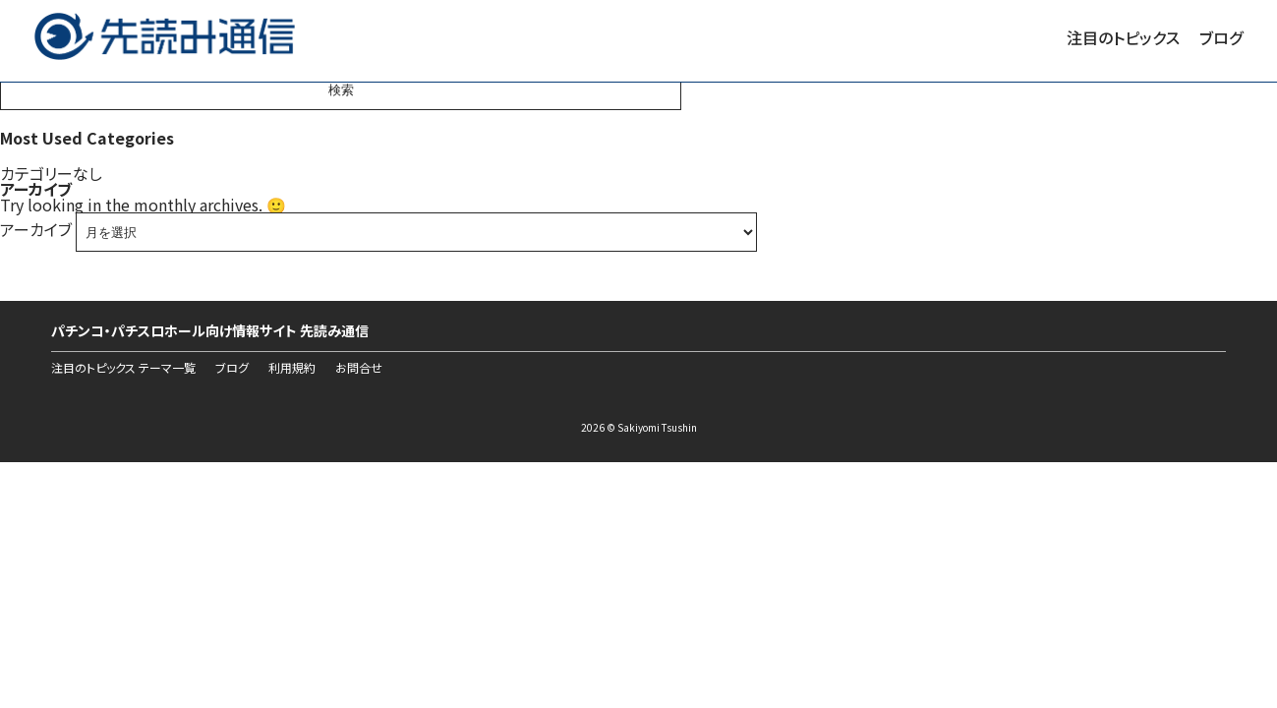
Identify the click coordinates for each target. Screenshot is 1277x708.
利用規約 (292, 368)
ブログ (1221, 37)
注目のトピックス (1123, 37)
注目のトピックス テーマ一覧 (123, 368)
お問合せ (358, 368)
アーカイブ (36, 229)
